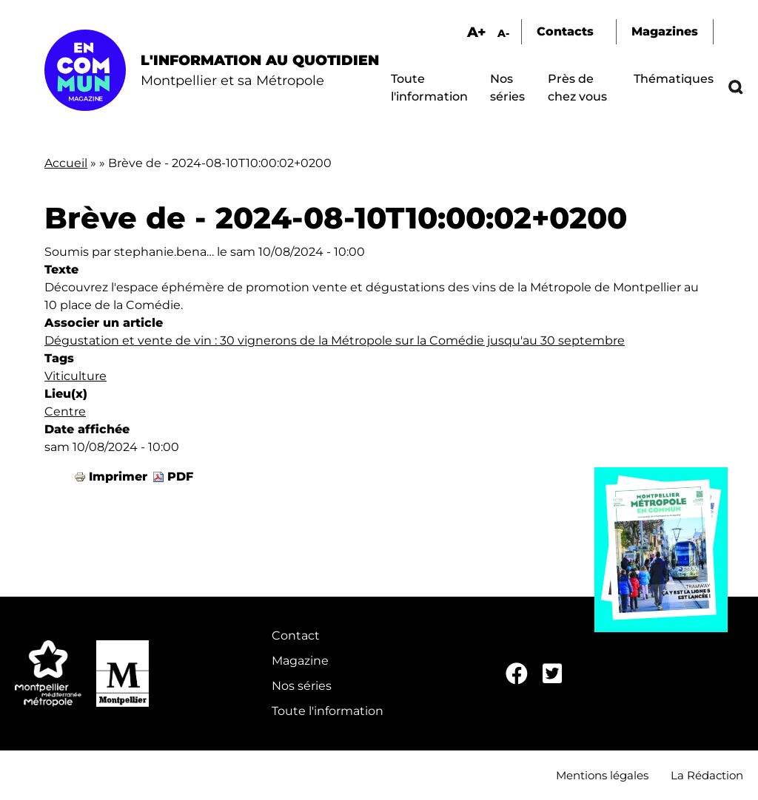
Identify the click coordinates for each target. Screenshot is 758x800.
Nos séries (302, 686)
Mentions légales (602, 775)
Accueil (65, 163)
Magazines (664, 31)
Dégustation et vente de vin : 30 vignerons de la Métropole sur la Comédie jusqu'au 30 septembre (334, 340)
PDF (180, 477)
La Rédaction (707, 775)
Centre (65, 411)
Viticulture (75, 376)
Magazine (300, 661)
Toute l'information (327, 711)
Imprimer (118, 477)
